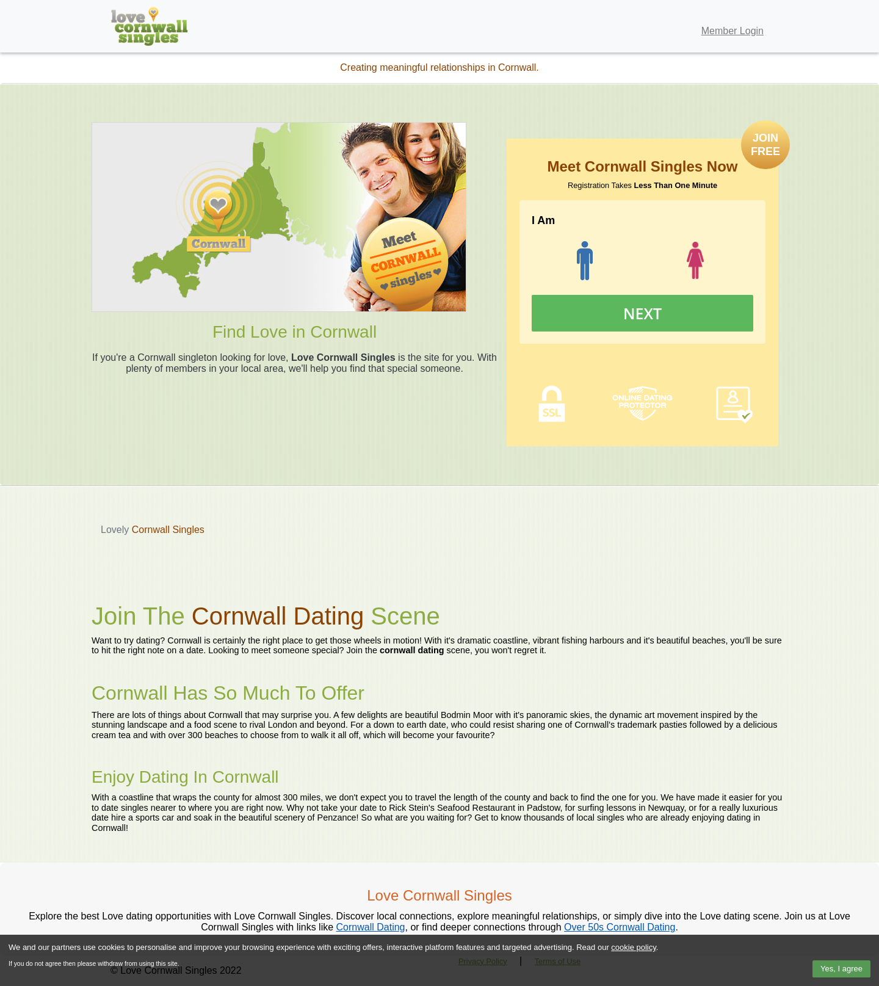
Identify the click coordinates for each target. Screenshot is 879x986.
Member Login (732, 31)
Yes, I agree (841, 968)
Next (642, 313)
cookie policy (633, 947)
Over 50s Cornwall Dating (619, 927)
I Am (543, 220)
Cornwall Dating (370, 927)
